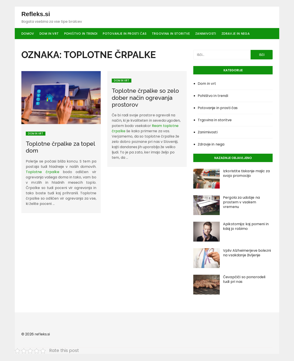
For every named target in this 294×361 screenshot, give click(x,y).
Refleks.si (35, 14)
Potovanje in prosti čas (124, 34)
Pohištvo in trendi (81, 34)
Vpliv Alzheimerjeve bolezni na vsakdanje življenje (247, 253)
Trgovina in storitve (171, 34)
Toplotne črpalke (42, 172)
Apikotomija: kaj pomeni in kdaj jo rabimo (246, 227)
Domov (27, 34)
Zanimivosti (205, 34)
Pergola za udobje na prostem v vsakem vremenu (241, 202)
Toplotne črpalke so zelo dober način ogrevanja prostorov (145, 98)
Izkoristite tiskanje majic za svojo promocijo (246, 174)
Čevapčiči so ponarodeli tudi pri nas (244, 280)
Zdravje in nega (235, 34)
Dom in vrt (49, 34)
